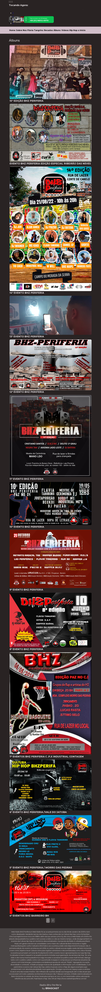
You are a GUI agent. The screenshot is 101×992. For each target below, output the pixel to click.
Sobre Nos (21, 30)
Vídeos (65, 30)
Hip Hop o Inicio (77, 30)
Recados (48, 30)
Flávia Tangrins (35, 30)
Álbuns (57, 30)
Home (12, 30)
